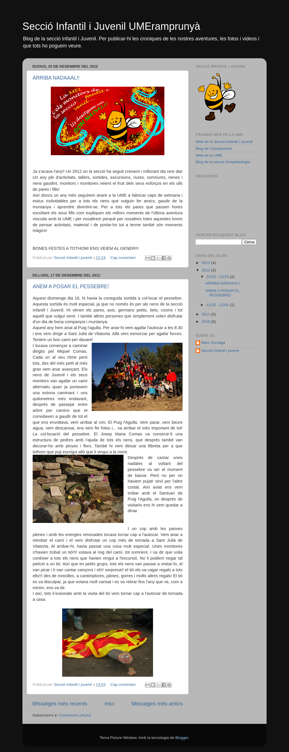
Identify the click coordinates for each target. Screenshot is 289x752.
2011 (206, 314)
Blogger (181, 738)
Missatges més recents (59, 704)
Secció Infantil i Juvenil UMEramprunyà (111, 26)
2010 (206, 321)
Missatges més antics (157, 704)
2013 (206, 263)
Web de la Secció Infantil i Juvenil (224, 142)
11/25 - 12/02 (218, 305)
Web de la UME (209, 155)
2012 (206, 270)
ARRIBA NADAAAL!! (56, 78)
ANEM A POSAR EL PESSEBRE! (71, 286)
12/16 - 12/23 (218, 277)
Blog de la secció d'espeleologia (223, 162)
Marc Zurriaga (213, 342)
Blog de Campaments (214, 148)
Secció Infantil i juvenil (220, 350)
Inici (109, 704)
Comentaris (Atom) (75, 715)
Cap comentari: (123, 257)
